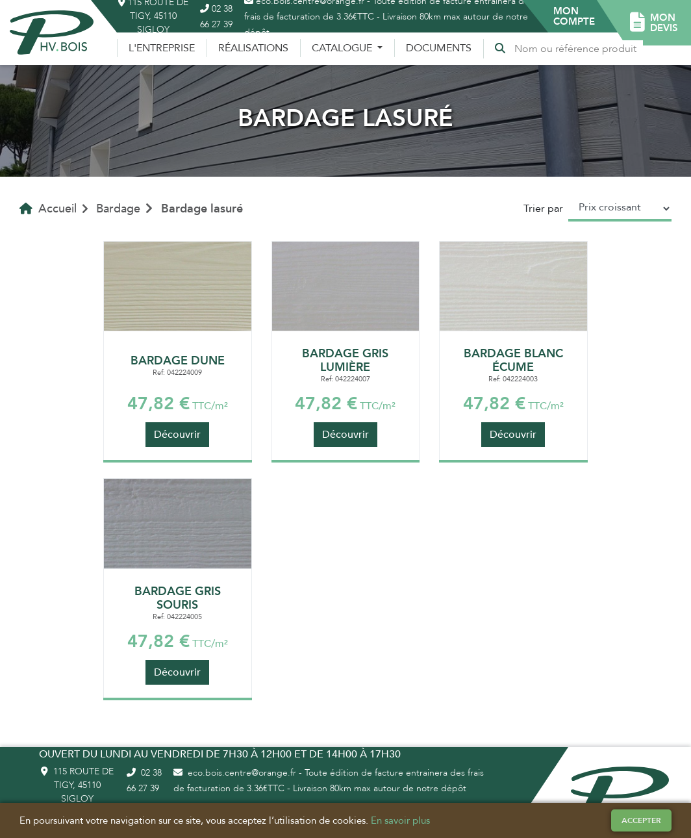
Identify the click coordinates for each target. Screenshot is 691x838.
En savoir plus (400, 820)
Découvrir (177, 434)
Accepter (641, 820)
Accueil (48, 208)
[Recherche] (578, 48)
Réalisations (253, 48)
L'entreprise (162, 48)
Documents (438, 48)
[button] (574, 16)
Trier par (543, 208)
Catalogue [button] (343, 48)
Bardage (118, 208)
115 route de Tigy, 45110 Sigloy (77, 785)
